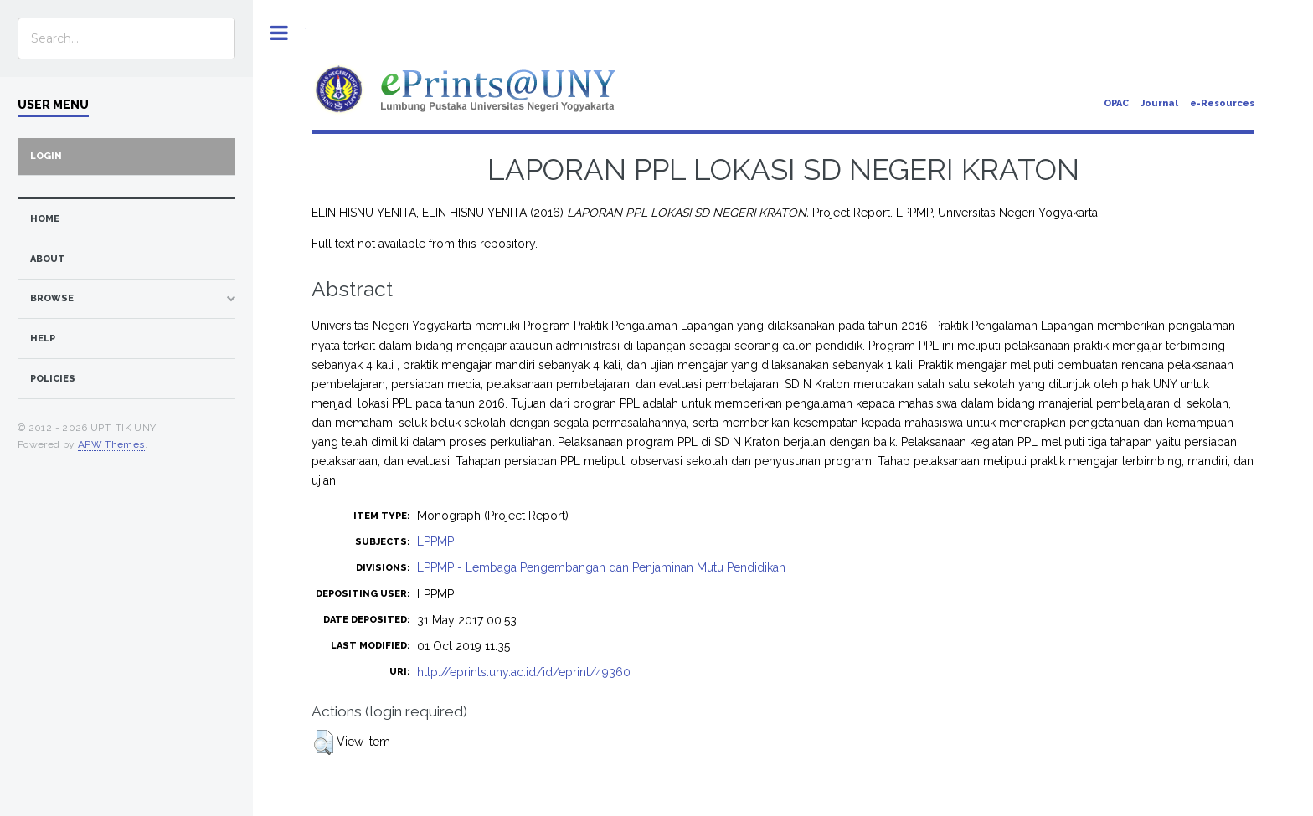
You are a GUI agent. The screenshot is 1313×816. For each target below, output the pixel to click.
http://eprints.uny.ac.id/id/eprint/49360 (524, 672)
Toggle (279, 33)
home (44, 218)
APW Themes (111, 444)
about (47, 259)
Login (46, 156)
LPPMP (435, 541)
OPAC (1116, 103)
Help (42, 338)
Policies (52, 378)
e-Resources (1222, 103)
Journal (1159, 103)
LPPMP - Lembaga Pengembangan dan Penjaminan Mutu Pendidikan (601, 567)
